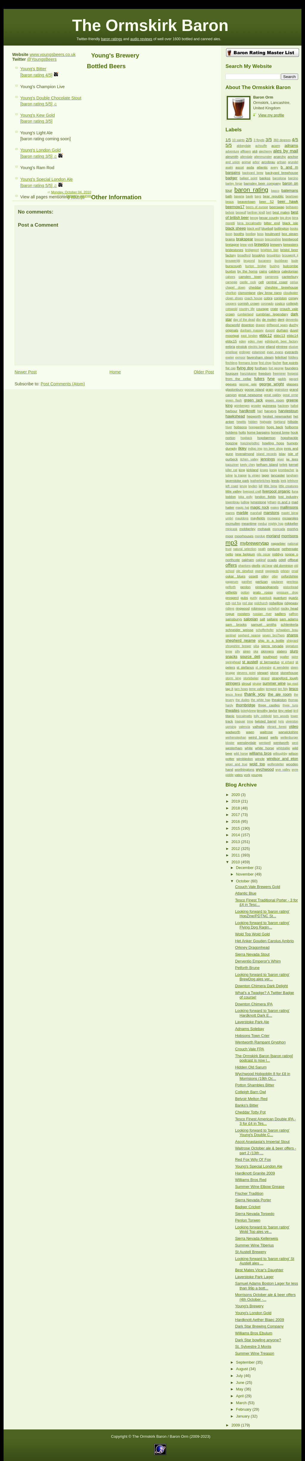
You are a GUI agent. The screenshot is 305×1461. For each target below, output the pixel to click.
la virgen (254, 475)
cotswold (231, 309)
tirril (295, 710)
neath (262, 549)
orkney (285, 571)
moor (229, 536)
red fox (236, 603)
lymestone (258, 502)
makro (274, 507)
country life (246, 309)
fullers (259, 378)
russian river (262, 614)
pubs (244, 597)
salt (262, 619)
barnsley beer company (262, 183)
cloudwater (290, 293)
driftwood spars (277, 325)
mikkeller (291, 523)
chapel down (235, 287)
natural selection (244, 549)
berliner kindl (256, 212)
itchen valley (249, 459)
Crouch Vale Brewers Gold (257, 886)
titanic (229, 716)
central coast (276, 282)
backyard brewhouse (281, 173)
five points (290, 363)
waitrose (266, 732)
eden (242, 341)
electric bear (256, 346)
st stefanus (245, 667)
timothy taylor (267, 710)
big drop (285, 217)
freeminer (279, 373)
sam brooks (236, 624)
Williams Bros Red (250, 1179)
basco (275, 190)
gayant (293, 379)
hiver (228, 427)
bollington (281, 228)
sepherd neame (249, 635)
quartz (293, 597)
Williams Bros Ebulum (253, 1333)
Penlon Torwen (247, 1220)
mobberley (247, 529)
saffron (293, 614)
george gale (248, 384)
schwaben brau (287, 630)
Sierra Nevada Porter (253, 1200)
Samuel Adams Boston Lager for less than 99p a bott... (266, 1285)
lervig (243, 486)
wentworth (281, 742)
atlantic (262, 167)
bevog (254, 217)
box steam (290, 234)
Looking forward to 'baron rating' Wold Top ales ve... (262, 1229)
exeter (229, 357)
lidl (260, 486)
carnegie (231, 282)
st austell (250, 662)
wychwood (265, 769)
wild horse (241, 753)
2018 (236, 808)
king (242, 470)
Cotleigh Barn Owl (250, 1092)
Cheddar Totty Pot (250, 1112)
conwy (293, 298)
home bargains (258, 432)
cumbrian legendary (272, 314)
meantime (249, 523)
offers (231, 565)
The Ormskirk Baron (150, 25)
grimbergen (242, 405)
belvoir (229, 212)
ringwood (243, 608)
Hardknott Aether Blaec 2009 (259, 1319)
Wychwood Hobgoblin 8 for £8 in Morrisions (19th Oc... (262, 1075)
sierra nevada (272, 646)
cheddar (255, 287)
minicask (231, 529)
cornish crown (248, 303)
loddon (230, 497)
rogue (229, 614)
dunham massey (251, 330)
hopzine (231, 443)
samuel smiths (263, 624)
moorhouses (243, 536)
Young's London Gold (253, 1313)
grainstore (281, 389)
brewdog (261, 244)
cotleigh (292, 303)
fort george (276, 368)
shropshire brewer (238, 646)
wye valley (283, 769)
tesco (293, 688)
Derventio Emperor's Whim (258, 961)
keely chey (247, 464)
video (293, 726)
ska (255, 651)
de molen (269, 319)
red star (247, 603)
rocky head (289, 608)
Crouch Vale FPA (249, 1049)
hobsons (240, 427)
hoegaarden (257, 427)
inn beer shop (273, 448)
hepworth (254, 416)
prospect (232, 597)
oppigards (272, 571)
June (240, 1382)
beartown (292, 196)
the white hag (260, 700)
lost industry (288, 497)
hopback (246, 438)
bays (258, 196)
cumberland (245, 314)
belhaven (292, 207)
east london (249, 335)
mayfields (257, 518)
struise (256, 683)
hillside (293, 421)
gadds (282, 379)
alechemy (265, 151)
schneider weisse (239, 630)
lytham (271, 502)
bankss (264, 178)
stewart (262, 673)
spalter (284, 656)
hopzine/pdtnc (249, 443)
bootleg (251, 234)
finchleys (231, 363)
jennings (268, 459)
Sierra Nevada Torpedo (254, 1213)
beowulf (241, 212)
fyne (271, 378)
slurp (294, 651)
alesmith (231, 156)
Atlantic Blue (245, 893)
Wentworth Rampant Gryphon (260, 1042)
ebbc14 (292, 335)
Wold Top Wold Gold (252, 934)
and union (232, 162)
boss (260, 234)
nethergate (290, 549)
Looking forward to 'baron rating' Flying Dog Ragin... (262, 924)
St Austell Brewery (250, 1252)
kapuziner (232, 464)
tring (250, 721)
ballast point (248, 178)
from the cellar (238, 379)
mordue (260, 536)
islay (282, 454)
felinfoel (281, 357)
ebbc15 (231, 341)
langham (292, 475)
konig (273, 470)
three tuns (290, 705)
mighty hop (275, 523)
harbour (231, 411)
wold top (257, 764)
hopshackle (289, 438)
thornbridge (245, 705)
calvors (230, 276)
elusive (293, 346)
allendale (246, 156)
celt (261, 282)
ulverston (292, 721)
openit (259, 571)
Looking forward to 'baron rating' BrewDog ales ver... (262, 976)
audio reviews (141, 39)
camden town (250, 276)
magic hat (242, 507)
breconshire (273, 239)
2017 (236, 814)
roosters (243, 614)
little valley (233, 491)
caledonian (289, 271)
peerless (292, 581)
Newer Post (26, 372)
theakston (279, 700)
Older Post (204, 372)
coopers (230, 303)
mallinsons (289, 507)
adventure (232, 151)
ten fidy (283, 689)
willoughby (280, 753)
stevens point (246, 673)
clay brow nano (269, 293)
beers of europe (257, 207)
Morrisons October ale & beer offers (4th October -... (265, 1296)
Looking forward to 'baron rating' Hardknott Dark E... (262, 1012)
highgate (265, 421)
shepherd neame (240, 640)
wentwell (264, 742)
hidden (253, 421)
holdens (231, 432)
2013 (236, 841)
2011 (236, 855)
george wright (271, 384)
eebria (230, 346)
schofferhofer (265, 630)
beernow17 (235, 207)
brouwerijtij (232, 260)
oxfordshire (289, 576)
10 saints (238, 140)
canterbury (290, 276)
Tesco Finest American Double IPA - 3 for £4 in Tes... (265, 1121)
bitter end (272, 223)
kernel (293, 464)
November (245, 874)
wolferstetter (275, 764)
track (229, 721)
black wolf (253, 228)
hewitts (241, 421)
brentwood (290, 239)
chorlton (230, 293)
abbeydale (244, 145)
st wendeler (281, 667)
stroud (246, 683)
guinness (269, 405)
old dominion (283, 565)
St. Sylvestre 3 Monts (253, 1346)
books (294, 228)
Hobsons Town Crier (252, 1035)
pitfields (231, 592)
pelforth (230, 587)
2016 (236, 821)
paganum (231, 581)
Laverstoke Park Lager (254, 1277)
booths (239, 234)
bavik (249, 196)
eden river (255, 341)
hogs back (275, 427)
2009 (236, 1425)
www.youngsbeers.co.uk (53, 54)
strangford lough (285, 678)
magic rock (259, 507)
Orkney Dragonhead (252, 947)
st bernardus (270, 662)
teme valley (257, 689)
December (245, 867)
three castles (269, 705)
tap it (229, 689)
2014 (236, 835)
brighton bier (269, 250)
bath (228, 196)
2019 (236, 801)
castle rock (248, 282)
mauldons (242, 518)
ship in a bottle (271, 640)
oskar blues (235, 576)
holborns (291, 427)
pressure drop (287, 592)
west (295, 742)
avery (274, 167)
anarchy (279, 156)
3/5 (268, 139)
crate (274, 309)
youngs (85, 195)
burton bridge (255, 266)
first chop (265, 363)
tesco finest (233, 694)
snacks (231, 656)
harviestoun (288, 411)
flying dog (245, 368)
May (240, 1389)
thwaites (232, 710)
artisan (281, 162)
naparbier (278, 543)
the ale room (280, 694)
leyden (252, 486)
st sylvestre (264, 667)
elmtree (282, 346)
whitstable (283, 748)
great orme (290, 395)
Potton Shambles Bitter (254, 1085)
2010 (236, 862)
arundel (293, 162)
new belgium (245, 554)
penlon (245, 587)
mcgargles (290, 518)
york (247, 775)
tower (294, 716)
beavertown (247, 201)
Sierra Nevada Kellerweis (256, 1238)
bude (294, 260)
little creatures (288, 486)
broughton (273, 255)
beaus (229, 201)
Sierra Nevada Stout (252, 954)
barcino (293, 178)
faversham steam (260, 357)
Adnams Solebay (249, 1029)
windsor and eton (282, 758)
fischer (277, 363)
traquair (240, 721)
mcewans (273, 518)
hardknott (247, 411)
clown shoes (234, 298)
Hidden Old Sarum (251, 1067)
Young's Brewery (115, 55)
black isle (290, 223)
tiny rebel (285, 710)
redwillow (276, 603)
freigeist (292, 373)
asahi (229, 167)
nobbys (277, 554)
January (243, 1416)
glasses (292, 384)
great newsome (250, 395)
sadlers (280, 614)
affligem (245, 151)
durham (282, 330)
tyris (281, 721)
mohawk (264, 529)
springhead (233, 662)
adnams (291, 145)
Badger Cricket (247, 1207)
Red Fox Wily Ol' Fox (253, 1159)
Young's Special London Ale (258, 1166)
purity (253, 597)
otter (275, 576)
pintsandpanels (266, 587)
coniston (280, 298)
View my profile (271, 115)
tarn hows (241, 689)
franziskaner (248, 373)
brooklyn (258, 255)
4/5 (295, 139)
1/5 (228, 140)
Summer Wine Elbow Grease (259, 1186)
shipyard (292, 640)
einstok (241, 346)
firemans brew (248, 363)
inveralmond (244, 454)
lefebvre (292, 480)
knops (264, 470)
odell (282, 560)
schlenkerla (289, 624)
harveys (270, 411)
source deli (250, 656)
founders (291, 368)
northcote (232, 560)
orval (295, 571)
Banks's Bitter (246, 1105)
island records (266, 454)
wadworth (232, 732)
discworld (232, 325)
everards (291, 352)
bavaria (239, 196)
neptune (273, 549)
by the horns (247, 271)
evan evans (275, 352)
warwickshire (288, 732)
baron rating (251, 189)
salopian (251, 619)
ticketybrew (248, 710)
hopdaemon (266, 438)
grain (269, 389)
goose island (254, 389)
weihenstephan (235, 737)
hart (260, 411)
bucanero (264, 260)
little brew (270, 486)
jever (280, 459)
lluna (295, 491)
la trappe (240, 475)
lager (266, 475)
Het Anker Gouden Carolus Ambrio (264, 941)
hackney (283, 405)
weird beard (258, 737)
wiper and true (236, 764)
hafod (294, 405)
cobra (268, 298)
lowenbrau (232, 502)
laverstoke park (237, 480)
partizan (262, 581)
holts (242, 432)
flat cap (230, 368)
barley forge (233, 183)
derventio (292, 319)
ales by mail (285, 150)
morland (273, 536)
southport (270, 656)
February (244, 1409)
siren (246, 651)
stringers (232, 683)
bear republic (273, 196)
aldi (255, 151)
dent (281, 319)
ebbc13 (279, 335)
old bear (267, 565)
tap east (292, 683)
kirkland (253, 470)
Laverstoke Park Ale (252, 1022)
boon (228, 234)
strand (265, 678)
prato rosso (263, 592)
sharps (292, 635)
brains (230, 239)
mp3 (231, 542)
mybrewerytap (254, 543)
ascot (240, 167)
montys (292, 529)
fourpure (231, 373)
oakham (248, 560)
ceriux (294, 282)
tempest (271, 689)
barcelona (279, 178)
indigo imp (255, 448)
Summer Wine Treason (254, 1353)
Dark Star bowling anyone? (258, 1340)
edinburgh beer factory (281, 341)
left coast (231, 486)
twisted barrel (265, 721)
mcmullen (232, 523)
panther (247, 581)
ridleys (229, 608)
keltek (283, 464)
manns (230, 513)
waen (250, 732)
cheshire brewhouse (281, 287)
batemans (289, 190)
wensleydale (246, 742)
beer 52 (266, 201)
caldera (274, 271)
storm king (233, 678)
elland (270, 346)
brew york (246, 244)
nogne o (291, 554)
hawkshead (235, 416)
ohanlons (244, 565)
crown (230, 314)
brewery (72, 195)
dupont (270, 330)
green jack (253, 400)
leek (283, 480)
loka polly (245, 497)
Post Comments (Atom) (63, 383)
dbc (258, 319)
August (242, 1369)
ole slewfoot (244, 571)
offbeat (293, 560)
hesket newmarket (277, 416)
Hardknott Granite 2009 (255, 1173)
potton (245, 592)
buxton (230, 271)
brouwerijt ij (290, 255)
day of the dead (244, 319)
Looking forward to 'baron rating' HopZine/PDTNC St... (262, 913)
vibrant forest (276, 726)
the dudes (243, 700)
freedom (265, 373)
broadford (243, 255)
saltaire (272, 619)
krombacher (286, 470)
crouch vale (289, 309)
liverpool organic (276, 491)
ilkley (242, 448)
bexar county (269, 217)
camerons (271, 276)
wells (274, 737)
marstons (271, 512)
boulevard (272, 234)
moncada (279, 529)
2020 (236, 794)
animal (246, 162)
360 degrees (282, 140)
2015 (236, 828)
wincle (259, 759)
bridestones (234, 250)
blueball (267, 228)
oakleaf (261, 560)
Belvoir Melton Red (251, 1098)
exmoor (240, 357)
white (249, 748)
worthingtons (244, 769)
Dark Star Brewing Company (259, 1326)
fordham (261, 368)
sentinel (230, 635)
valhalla (258, 726)
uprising (230, 726)
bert (268, 212)
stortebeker (251, 678)
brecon (259, 239)
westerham (233, 748)
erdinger (244, 352)
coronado (267, 303)
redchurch (261, 603)
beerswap (277, 207)
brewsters (290, 244)
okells (256, 565)
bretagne (232, 244)
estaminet (258, 352)
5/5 (228, 145)
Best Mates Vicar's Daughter (259, 1270)
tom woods (281, 716)
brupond (249, 260)
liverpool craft (252, 491)
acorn (275, 145)
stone (274, 673)
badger (231, 178)
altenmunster (263, 156)
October (243, 881)
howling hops (273, 443)
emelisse (231, 352)
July (240, 1375)
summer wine (273, 683)
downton (247, 325)
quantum (280, 597)
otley (264, 576)
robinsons (258, 608)
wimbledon (244, 759)
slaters (282, 651)
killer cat (231, 470)
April (240, 1396)
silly (237, 651)
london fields (265, 497)
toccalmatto (244, 716)
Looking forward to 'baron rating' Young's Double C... (262, 1132)
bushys (274, 266)
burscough (233, 266)
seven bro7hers (273, 635)
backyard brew (253, 173)
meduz (262, 523)
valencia (244, 726)
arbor (256, 162)
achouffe (261, 145)
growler (256, 405)
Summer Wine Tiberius (254, 1245)
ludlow (245, 502)
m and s (284, 502)
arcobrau (268, 162)
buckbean (281, 260)
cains (263, 271)
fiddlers (293, 357)
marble (242, 512)
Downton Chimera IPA (254, 1004)
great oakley (272, 395)
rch (227, 603)
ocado (272, 560)
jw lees (292, 459)
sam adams (289, 619)
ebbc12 (265, 335)
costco (280, 303)
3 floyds (258, 140)
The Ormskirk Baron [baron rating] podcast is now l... (264, 1058)
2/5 (249, 139)
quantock (265, 597)
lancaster (278, 475)
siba (256, 646)
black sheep (235, 228)
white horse (264, 748)
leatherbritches (260, 480)
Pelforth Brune (247, 967)
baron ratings (111, 39)
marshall (256, 513)
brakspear (244, 239)
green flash (233, 400)
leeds (275, 480)
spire (295, 656)
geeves (230, 384)
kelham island (267, 464)
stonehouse (289, 673)
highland (279, 421)
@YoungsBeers (42, 59)
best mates (281, 212)
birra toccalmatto (249, 223)
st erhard (287, 662)
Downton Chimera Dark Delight (261, 986)
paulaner (277, 581)
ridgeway (291, 603)
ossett (253, 576)
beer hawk (288, 201)
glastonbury (234, 389)
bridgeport (252, 250)
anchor (293, 156)
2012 (236, 848)
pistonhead (290, 587)
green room (274, 400)
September (246, 1362)
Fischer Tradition (249, 1193)
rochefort (273, 608)
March (242, 1403)
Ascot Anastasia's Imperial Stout (262, 1141)
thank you (254, 694)
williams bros (260, 753)
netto (229, 554)
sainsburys (233, 619)
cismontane (247, 293)
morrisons (289, 536)
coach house (253, 298)
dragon (260, 325)
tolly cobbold (263, 716)
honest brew (280, 432)
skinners (267, 651)
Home (115, 372)
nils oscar (263, 554)
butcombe (290, 266)
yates (238, 775)
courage (262, 309)
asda (250, 167)
